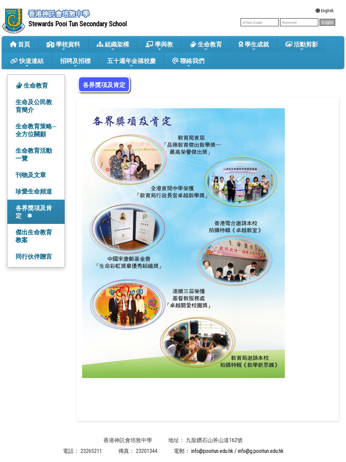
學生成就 (254, 46)
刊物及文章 (31, 174)
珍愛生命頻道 (34, 191)
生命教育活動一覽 (34, 154)
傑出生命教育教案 (34, 236)
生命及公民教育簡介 (34, 105)
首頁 (20, 44)
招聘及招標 (75, 62)
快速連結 (27, 62)
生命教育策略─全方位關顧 (36, 130)
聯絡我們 (188, 62)
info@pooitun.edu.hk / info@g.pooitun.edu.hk (237, 451)
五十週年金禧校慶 (131, 62)
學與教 (159, 46)
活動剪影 (302, 46)
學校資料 (63, 46)
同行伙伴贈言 (34, 256)
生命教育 (206, 46)
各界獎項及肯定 (34, 211)
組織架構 (113, 46)
